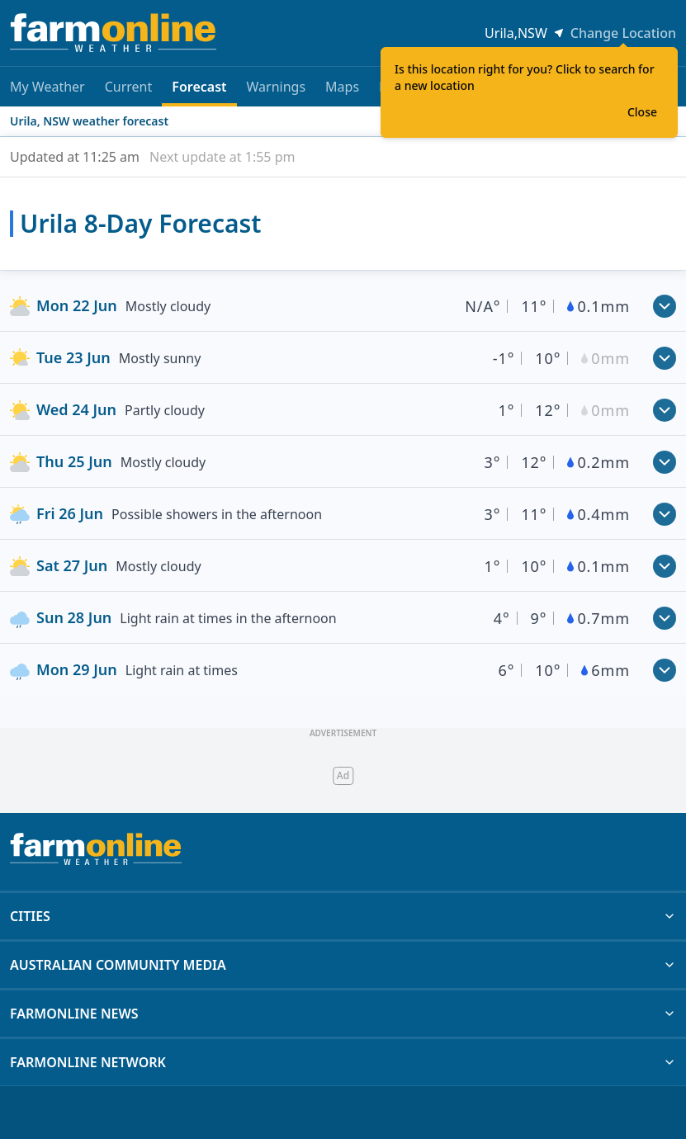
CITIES (343, 916)
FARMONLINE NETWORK (343, 1062)
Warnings (276, 87)
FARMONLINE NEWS (343, 1013)
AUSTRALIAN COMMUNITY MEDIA (343, 965)
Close (642, 112)
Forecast (199, 92)
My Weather (47, 87)
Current (129, 87)
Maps (342, 87)
